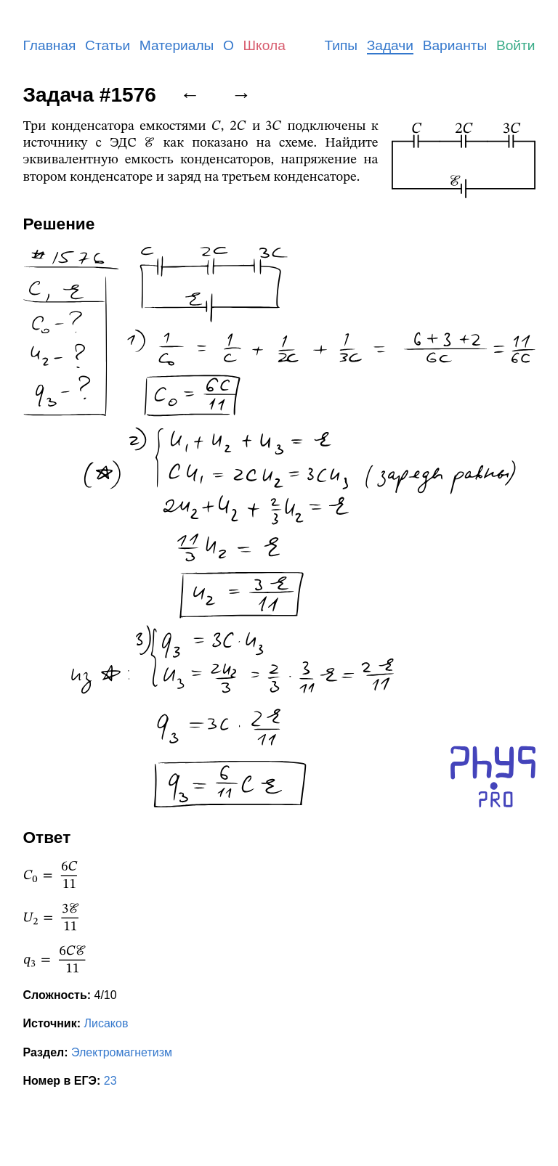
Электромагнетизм (121, 1052)
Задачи (390, 45)
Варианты (455, 45)
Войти (515, 45)
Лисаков (106, 1023)
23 (110, 1081)
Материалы (177, 45)
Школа (264, 45)
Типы (340, 45)
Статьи (107, 45)
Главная (49, 45)
